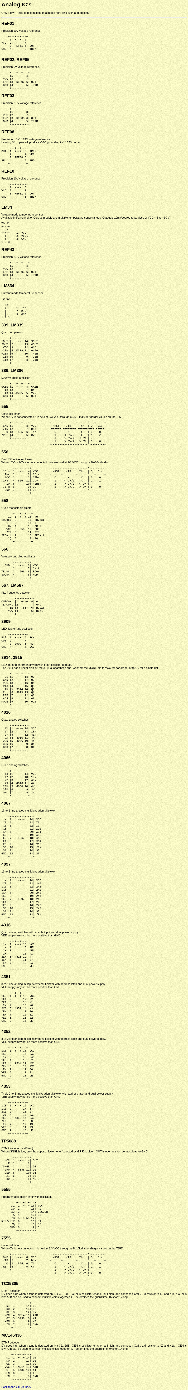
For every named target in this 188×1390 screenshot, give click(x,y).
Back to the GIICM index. (16, 1387)
